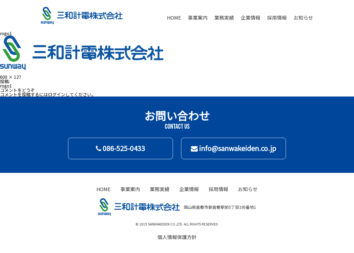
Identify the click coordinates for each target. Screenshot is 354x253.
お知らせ (303, 17)
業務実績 (224, 17)
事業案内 (197, 17)
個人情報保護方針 (177, 236)
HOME (174, 17)
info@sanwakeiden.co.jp (233, 148)
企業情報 (250, 17)
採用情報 (277, 17)
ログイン (56, 94)
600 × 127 (10, 77)
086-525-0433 (120, 148)
